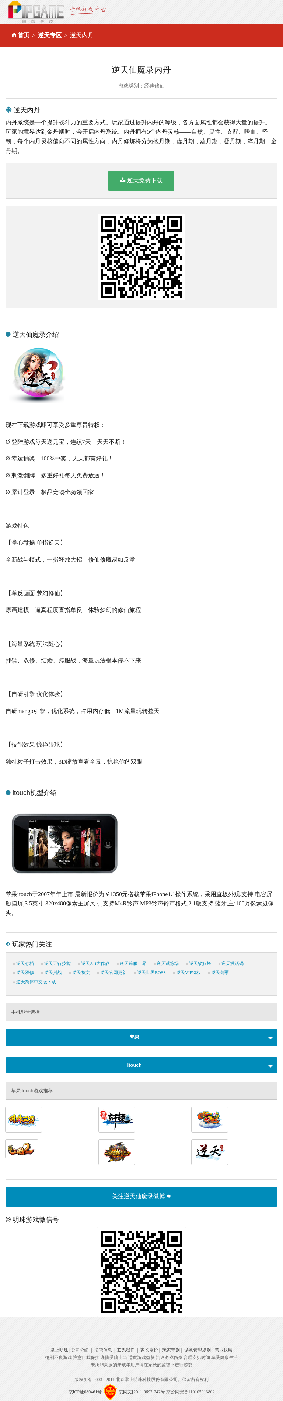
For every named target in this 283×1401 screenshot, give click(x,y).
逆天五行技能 (56, 963)
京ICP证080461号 (85, 1391)
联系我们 (126, 1350)
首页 (23, 35)
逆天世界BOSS (150, 972)
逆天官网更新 (112, 972)
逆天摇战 (51, 972)
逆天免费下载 (141, 180)
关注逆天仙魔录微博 (141, 1196)
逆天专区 (50, 35)
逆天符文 (79, 972)
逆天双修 (23, 972)
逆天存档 (23, 963)
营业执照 (224, 1350)
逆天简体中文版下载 (34, 981)
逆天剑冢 (218, 972)
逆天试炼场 (166, 963)
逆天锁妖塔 (198, 963)
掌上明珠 (59, 1350)
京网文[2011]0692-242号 (142, 1391)
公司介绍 (80, 1350)
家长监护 (149, 1350)
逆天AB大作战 (93, 963)
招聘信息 (103, 1350)
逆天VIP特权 (187, 972)
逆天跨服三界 (131, 963)
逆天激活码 (231, 963)
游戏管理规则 (197, 1350)
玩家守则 (171, 1350)
